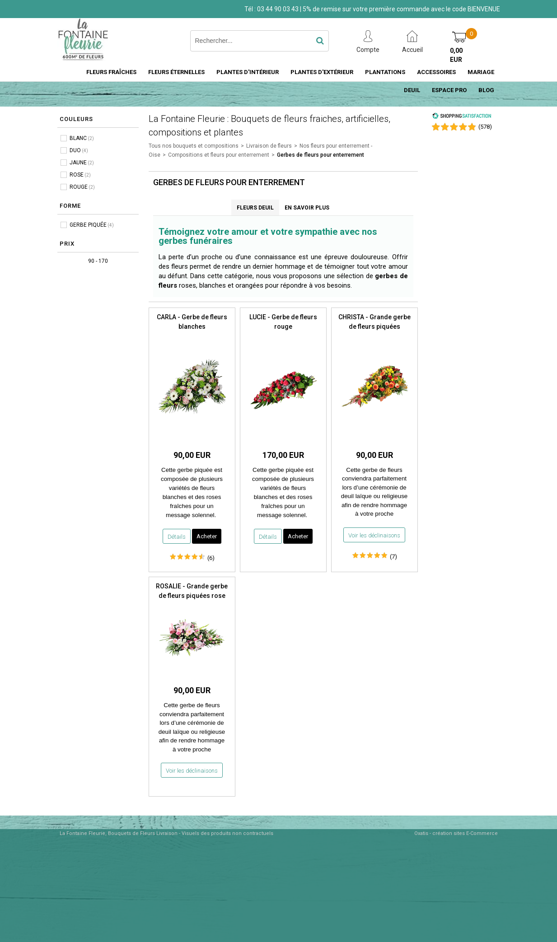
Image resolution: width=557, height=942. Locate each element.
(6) (211, 558)
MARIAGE (481, 72)
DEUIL (412, 90)
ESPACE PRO (449, 90)
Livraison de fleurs (269, 146)
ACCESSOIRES (436, 72)
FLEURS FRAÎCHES (111, 72)
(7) (393, 556)
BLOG (486, 90)
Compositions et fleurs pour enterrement (218, 155)
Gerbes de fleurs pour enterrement (320, 155)
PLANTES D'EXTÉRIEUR (321, 72)
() (485, 126)
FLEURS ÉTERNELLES (176, 72)
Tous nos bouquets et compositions (194, 146)
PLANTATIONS (385, 72)
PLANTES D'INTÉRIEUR (247, 72)
